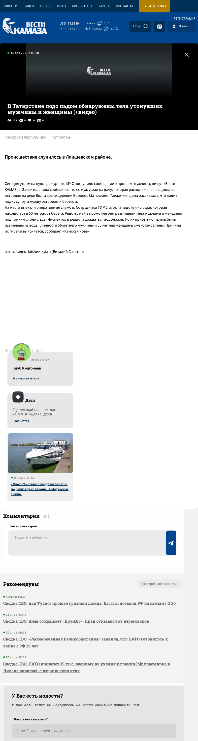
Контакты (124, 6)
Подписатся (138, 186)
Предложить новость (148, 518)
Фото (61, 6)
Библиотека (82, 6)
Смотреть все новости (64, 501)
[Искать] (145, 26)
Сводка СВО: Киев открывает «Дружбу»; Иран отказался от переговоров (40, 556)
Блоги (45, 6)
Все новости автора (143, 144)
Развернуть (99, 708)
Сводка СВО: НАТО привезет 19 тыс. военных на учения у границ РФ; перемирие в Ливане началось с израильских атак (35, 620)
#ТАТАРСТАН (69, 138)
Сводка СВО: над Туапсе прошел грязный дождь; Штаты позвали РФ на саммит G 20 (42, 528)
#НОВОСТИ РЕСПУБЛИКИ (33, 138)
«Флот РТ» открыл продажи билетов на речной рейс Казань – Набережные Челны (157, 254)
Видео (29, 6)
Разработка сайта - (179, 727)
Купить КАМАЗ (154, 6)
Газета (104, 6)
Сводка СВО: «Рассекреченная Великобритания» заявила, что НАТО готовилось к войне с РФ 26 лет (38, 584)
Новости (9, 6)
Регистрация (185, 18)
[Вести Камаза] (24, 26)
